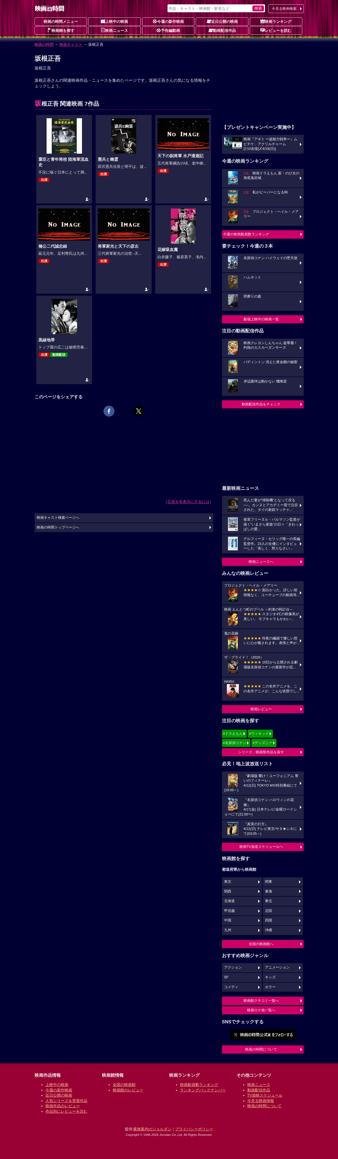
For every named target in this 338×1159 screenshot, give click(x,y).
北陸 (268, 911)
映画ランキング (275, 21)
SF (226, 977)
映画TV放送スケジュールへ (261, 847)
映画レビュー (261, 709)
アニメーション (277, 967)
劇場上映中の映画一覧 (261, 319)
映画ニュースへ (261, 562)
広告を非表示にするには (188, 501)
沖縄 (268, 930)
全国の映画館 (124, 1084)
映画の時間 (44, 44)
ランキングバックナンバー (203, 1090)
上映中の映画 (114, 21)
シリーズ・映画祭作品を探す (261, 752)
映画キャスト (70, 44)
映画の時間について (261, 1049)
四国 (268, 920)
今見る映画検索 (284, 9)
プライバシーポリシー (194, 1129)
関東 (268, 882)
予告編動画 (168, 30)
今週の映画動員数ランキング (246, 234)
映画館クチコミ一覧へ (261, 1001)
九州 (227, 930)
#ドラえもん (233, 734)
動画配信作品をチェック (261, 404)
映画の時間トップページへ (58, 527)
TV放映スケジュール (265, 1095)
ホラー (270, 987)
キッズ (270, 977)
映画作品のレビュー (62, 1106)
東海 (268, 891)
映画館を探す (60, 30)
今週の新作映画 (168, 21)
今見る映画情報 (260, 1101)
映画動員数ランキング (199, 1084)
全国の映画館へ (261, 944)
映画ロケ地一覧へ (261, 1010)
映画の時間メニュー (61, 21)
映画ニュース (114, 30)
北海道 (229, 901)
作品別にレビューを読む (66, 1111)
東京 (227, 882)
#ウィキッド (259, 734)
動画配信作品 (222, 30)
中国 (227, 920)
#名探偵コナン (234, 743)
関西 (227, 891)
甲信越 (229, 911)
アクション (233, 967)
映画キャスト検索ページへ (58, 518)
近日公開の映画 (222, 21)
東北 (268, 901)
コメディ (231, 987)
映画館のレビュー (128, 1090)
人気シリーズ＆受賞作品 (66, 1101)
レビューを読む (275, 30)
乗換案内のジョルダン (152, 1129)
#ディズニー (262, 743)
